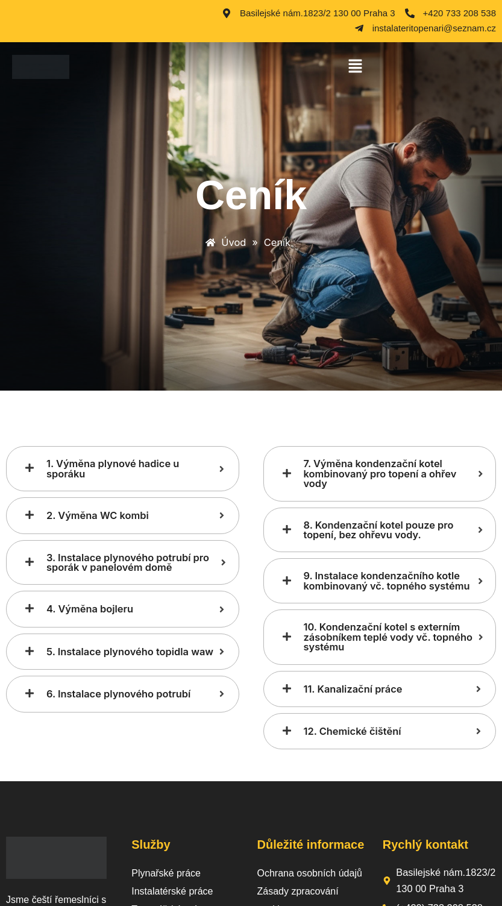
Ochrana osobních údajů (309, 873)
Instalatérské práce (172, 891)
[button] (355, 67)
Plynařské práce (166, 873)
